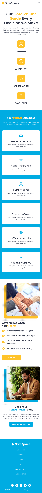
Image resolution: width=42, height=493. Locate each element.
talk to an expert (21, 424)
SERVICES (21, 455)
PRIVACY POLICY (21, 469)
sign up (11, 357)
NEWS (21, 459)
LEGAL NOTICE (21, 474)
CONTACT (21, 464)
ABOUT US (21, 450)
